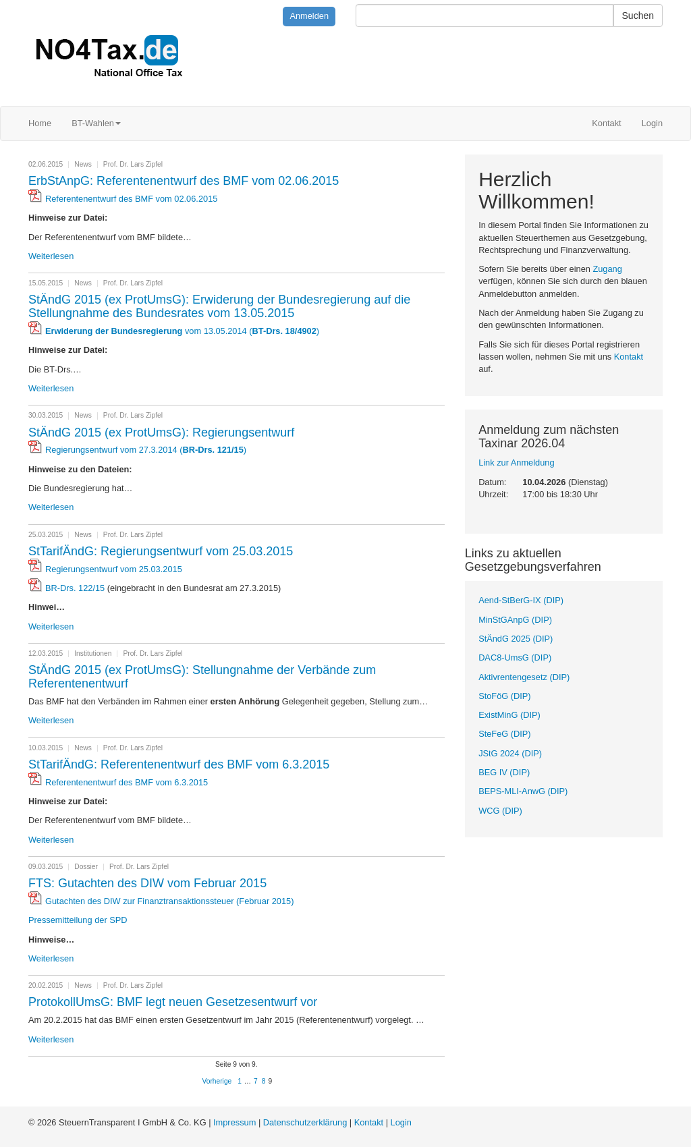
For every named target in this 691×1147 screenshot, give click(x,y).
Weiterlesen (51, 256)
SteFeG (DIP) (504, 734)
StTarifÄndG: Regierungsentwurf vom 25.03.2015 (160, 551)
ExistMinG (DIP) (509, 715)
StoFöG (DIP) (504, 696)
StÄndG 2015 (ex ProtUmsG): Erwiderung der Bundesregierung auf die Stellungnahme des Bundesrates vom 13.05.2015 (219, 306)
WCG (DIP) (500, 811)
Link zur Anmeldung (516, 462)
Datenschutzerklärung (305, 1122)
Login (652, 123)
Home (39, 123)
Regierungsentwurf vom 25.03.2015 (113, 569)
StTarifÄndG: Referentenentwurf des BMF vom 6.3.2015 (178, 764)
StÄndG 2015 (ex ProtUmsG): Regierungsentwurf (161, 432)
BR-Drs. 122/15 (75, 588)
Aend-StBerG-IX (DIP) (520, 600)
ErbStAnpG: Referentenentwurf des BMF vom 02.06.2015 (183, 181)
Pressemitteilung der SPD (78, 920)
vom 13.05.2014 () (182, 331)
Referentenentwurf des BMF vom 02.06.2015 (131, 199)
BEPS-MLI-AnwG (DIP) (523, 791)
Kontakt (606, 123)
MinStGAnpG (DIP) (515, 620)
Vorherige (217, 1081)
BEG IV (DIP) (504, 772)
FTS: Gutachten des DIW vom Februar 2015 (147, 883)
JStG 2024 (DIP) (510, 753)
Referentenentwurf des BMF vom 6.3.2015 (126, 782)
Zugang (606, 269)
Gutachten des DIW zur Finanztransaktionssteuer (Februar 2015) (169, 901)
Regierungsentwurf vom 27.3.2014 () (145, 450)
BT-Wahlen (96, 123)
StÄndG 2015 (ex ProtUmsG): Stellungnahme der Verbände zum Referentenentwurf (202, 676)
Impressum (234, 1122)
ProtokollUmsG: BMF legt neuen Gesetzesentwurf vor (172, 1002)
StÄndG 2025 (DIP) (515, 639)
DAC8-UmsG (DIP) (514, 657)
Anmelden (309, 16)
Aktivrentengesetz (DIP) (524, 677)
